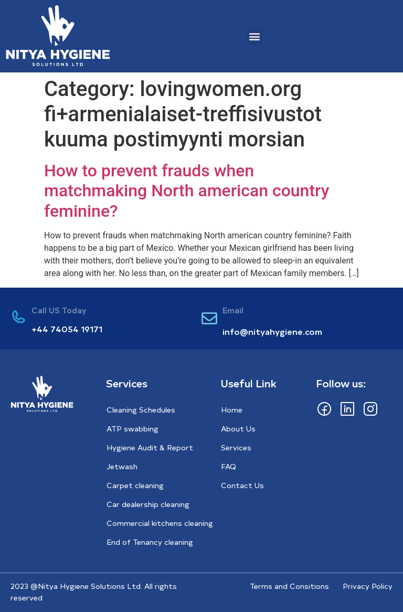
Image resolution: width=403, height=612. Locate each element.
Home (231, 410)
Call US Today (59, 309)
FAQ (228, 466)
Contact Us (242, 485)
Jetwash (122, 466)
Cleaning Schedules (141, 410)
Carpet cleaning (135, 485)
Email (232, 309)
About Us (238, 429)
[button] (254, 36)
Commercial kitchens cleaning (160, 523)
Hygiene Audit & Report (150, 447)
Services (236, 447)
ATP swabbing (132, 429)
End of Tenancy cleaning (150, 542)
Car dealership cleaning (148, 504)
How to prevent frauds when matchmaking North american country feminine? (186, 191)
